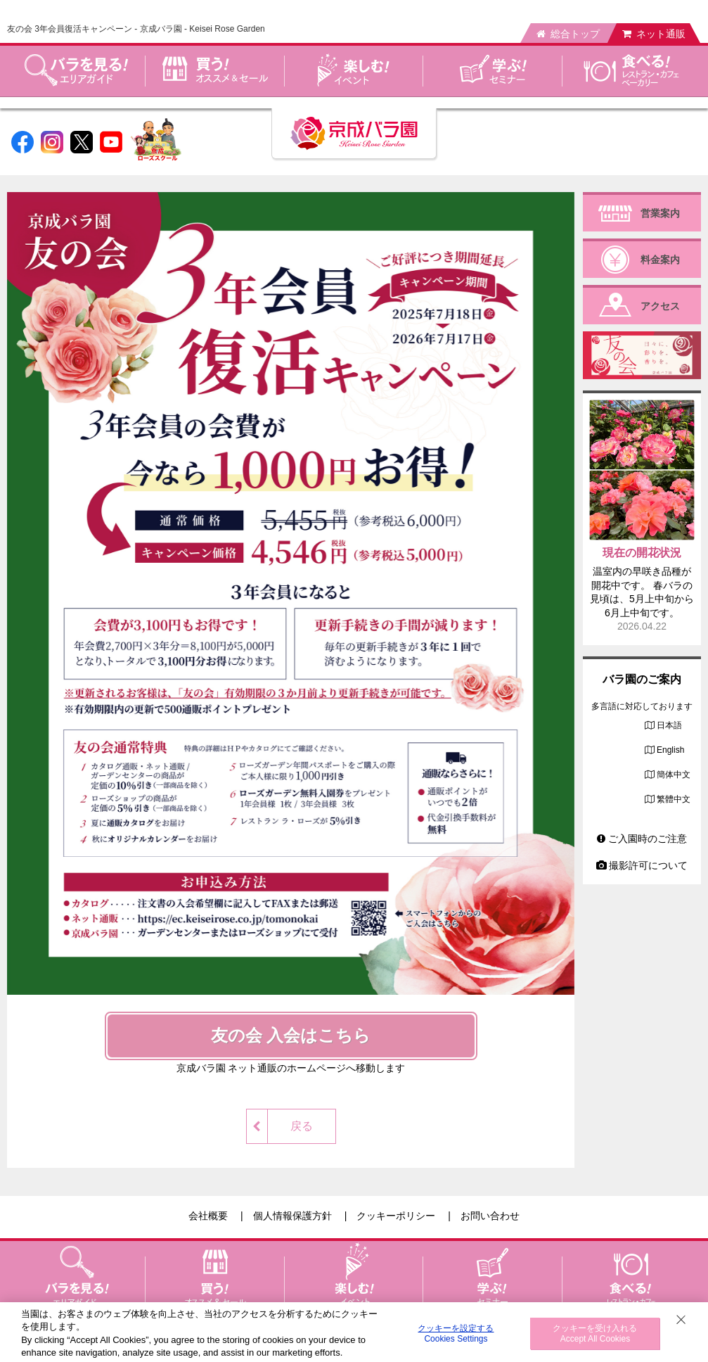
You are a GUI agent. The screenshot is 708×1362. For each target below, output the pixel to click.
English (670, 750)
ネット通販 (654, 33)
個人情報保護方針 (292, 1215)
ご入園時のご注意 (642, 838)
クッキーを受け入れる (595, 1333)
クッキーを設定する (456, 1333)
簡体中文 (673, 774)
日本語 (669, 725)
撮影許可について (642, 865)
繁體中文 (673, 799)
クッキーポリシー (395, 1215)
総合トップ (568, 33)
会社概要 (208, 1215)
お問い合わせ (490, 1215)
